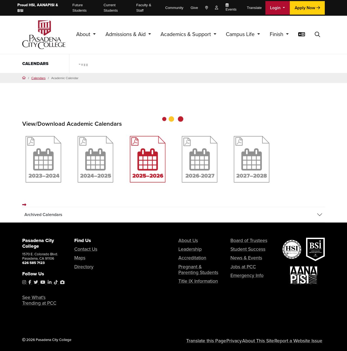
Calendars (36, 63)
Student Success (243, 249)
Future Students (79, 7)
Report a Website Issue (302, 340)
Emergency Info (242, 271)
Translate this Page (220, 340)
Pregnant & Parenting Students (194, 266)
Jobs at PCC (240, 263)
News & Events (242, 256)
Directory (81, 265)
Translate (254, 8)
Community (174, 8)
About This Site (268, 340)
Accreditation (189, 256)
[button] (317, 35)
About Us (185, 241)
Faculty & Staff (143, 7)
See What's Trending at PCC (40, 302)
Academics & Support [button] (186, 34)
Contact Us (83, 250)
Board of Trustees (244, 241)
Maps (78, 257)
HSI (32, 5)
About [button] (84, 34)
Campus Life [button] (241, 34)
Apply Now (307, 8)
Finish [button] (277, 34)
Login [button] (276, 8)
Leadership (187, 249)
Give (194, 8)
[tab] (173, 216)
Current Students (111, 7)
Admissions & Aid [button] (126, 34)
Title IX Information (193, 275)
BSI (20, 11)
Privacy (245, 340)
